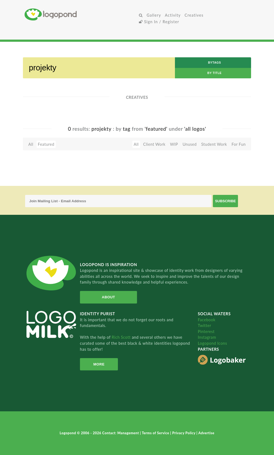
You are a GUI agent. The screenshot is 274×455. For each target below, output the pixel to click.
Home (81, 14)
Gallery (154, 15)
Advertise (206, 433)
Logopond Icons (212, 343)
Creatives (193, 15)
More (99, 364)
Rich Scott (122, 337)
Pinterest (206, 331)
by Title (214, 73)
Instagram (207, 337)
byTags (214, 62)
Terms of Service (156, 433)
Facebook (207, 319)
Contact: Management (121, 433)
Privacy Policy (184, 433)
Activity (173, 15)
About (108, 297)
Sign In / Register (159, 21)
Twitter (204, 325)
